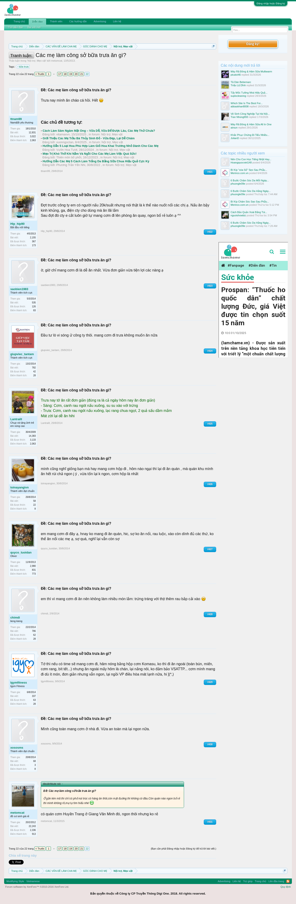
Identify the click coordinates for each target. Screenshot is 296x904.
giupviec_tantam (22, 354)
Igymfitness (18, 682)
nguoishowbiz (238, 215)
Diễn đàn (37, 21)
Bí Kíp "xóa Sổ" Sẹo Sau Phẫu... (249, 169)
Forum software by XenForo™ (37, 886)
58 (34, 501)
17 (59, 74)
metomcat (56, 60)
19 (70, 74)
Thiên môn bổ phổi (68, 157)
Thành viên (56, 21)
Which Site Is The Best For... (246, 103)
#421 (209, 172)
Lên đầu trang (276, 881)
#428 (209, 614)
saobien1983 (19, 289)
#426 (209, 484)
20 (76, 74)
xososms (16, 747)
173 (34, 245)
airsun (234, 127)
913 (34, 834)
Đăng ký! (253, 44)
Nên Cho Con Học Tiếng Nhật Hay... (251, 159)
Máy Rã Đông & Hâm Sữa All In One (251, 124)
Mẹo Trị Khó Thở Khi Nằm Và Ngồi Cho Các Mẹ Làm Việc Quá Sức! (90, 153)
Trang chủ (19, 21)
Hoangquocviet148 (241, 162)
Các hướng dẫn (78, 21)
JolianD (235, 138)
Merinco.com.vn (240, 173)
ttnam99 (16, 119)
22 (87, 74)
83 (34, 310)
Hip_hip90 (17, 223)
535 (34, 302)
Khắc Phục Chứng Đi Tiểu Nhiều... (250, 135)
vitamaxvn (63, 134)
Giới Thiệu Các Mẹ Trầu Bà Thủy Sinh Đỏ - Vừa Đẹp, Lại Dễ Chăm (89, 138)
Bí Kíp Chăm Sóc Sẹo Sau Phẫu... (250, 201)
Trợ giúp (247, 881)
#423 (209, 286)
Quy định (286, 886)
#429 (209, 682)
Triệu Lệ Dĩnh (238, 85)
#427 (209, 549)
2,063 (33, 140)
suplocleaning (238, 95)
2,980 (33, 566)
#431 (209, 822)
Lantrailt (16, 419)
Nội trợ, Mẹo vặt (37, 60)
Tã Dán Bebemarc (241, 82)
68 (34, 761)
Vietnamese (33, 881)
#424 (209, 351)
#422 (209, 232)
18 (65, 74)
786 (34, 631)
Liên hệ (117, 21)
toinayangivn (19, 487)
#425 (209, 423)
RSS (288, 881)
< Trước (40, 74)
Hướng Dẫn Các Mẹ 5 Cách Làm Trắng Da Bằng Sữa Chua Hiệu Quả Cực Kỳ (96, 161)
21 (81, 74)
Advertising (100, 21)
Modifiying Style (15, 881)
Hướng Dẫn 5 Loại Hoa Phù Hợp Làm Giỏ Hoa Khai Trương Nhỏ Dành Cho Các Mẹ (100, 146)
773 (34, 574)
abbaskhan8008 (240, 106)
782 (34, 367)
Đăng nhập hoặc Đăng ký (271, 3)
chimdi (15, 617)
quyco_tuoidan (20, 552)
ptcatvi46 (236, 74)
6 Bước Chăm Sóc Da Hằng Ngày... (251, 191)
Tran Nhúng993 (239, 117)
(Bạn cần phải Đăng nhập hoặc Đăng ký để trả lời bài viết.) (183, 848)
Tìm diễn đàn (15, 27)
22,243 (32, 826)
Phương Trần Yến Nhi (70, 165)
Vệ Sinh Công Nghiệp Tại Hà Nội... (250, 113)
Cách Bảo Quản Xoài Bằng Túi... (249, 212)
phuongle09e (238, 183)
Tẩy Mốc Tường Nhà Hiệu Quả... (249, 92)
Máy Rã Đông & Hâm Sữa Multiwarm (251, 71)
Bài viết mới (34, 27)
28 (34, 375)
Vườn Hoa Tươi (66, 149)
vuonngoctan (64, 142)
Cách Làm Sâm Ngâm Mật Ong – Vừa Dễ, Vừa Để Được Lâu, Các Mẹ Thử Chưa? (99, 130)
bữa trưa (22, 67)
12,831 (32, 132)
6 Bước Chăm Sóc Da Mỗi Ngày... (250, 180)
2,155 (33, 237)
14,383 (32, 436)
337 (34, 696)
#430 (209, 744)
